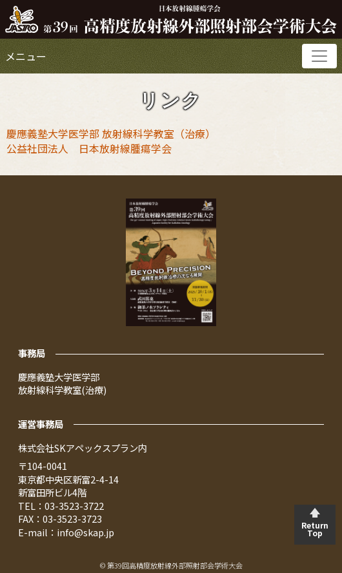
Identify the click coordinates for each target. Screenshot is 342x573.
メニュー (25, 56)
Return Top (314, 529)
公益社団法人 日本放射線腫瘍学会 (89, 148)
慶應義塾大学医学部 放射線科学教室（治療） (111, 133)
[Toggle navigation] (319, 56)
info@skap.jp (85, 532)
